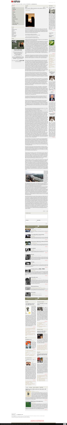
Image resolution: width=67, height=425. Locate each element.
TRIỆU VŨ (32, 362)
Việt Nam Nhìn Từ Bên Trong (34, 286)
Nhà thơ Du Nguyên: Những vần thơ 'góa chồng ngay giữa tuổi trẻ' (39, 241)
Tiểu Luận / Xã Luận (40, 329)
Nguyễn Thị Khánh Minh (31, 355)
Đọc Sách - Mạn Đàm (36, 387)
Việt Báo (52, 121)
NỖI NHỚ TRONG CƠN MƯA (51, 36)
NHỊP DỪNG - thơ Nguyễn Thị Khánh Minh (51, 59)
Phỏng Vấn (38, 352)
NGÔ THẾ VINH (33, 305)
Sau (46, 7)
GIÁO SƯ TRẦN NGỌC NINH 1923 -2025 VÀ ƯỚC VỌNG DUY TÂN (30, 304)
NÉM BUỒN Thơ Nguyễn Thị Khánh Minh (51, 62)
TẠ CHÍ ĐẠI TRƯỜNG (14, 29)
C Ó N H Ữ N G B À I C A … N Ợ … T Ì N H (30, 360)
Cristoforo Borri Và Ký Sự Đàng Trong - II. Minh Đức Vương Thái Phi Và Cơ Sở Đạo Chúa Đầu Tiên (30, 332)
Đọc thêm (46, 239)
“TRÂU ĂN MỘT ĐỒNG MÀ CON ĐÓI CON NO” (42, 304)
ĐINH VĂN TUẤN (33, 270)
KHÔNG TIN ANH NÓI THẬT (30, 350)
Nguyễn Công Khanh (28, 10)
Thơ (26, 337)
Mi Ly (31, 243)
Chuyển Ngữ (41, 387)
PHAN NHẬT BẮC (40, 323)
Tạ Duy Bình (13, 30)
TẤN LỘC (13, 34)
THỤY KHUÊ (29, 332)
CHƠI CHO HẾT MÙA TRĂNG (41, 322)
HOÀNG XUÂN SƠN (33, 230)
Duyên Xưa (32, 254)
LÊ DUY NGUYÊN (28, 351)
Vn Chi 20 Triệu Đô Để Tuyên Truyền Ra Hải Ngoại (37, 234)
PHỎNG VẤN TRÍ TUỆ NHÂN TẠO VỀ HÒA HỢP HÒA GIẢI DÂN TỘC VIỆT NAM (42, 355)
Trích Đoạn (30, 387)
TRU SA (32, 263)
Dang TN (51, 63)
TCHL (52, 101)
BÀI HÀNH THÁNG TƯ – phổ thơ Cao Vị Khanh (52, 65)
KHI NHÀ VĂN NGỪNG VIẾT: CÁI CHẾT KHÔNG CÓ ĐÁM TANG (41, 331)
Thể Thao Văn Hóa (35, 243)
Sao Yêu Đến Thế (33, 248)
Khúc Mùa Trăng (33, 292)
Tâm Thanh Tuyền (14, 33)
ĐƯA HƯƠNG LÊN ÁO (28, 339)
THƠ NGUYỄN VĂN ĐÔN (34, 277)
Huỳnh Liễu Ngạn (33, 341)
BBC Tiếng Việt (33, 236)
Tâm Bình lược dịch (14, 32)
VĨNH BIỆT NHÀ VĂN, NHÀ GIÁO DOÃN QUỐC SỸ (52, 73)
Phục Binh (32, 228)
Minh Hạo (46, 346)
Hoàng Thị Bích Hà (40, 306)
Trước (44, 7)
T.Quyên (13, 28)
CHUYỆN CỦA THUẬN (40, 324)
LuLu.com (21, 60)
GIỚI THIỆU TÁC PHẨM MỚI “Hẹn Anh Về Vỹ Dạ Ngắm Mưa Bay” (34, 401)
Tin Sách (27, 387)
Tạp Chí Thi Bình (14, 36)
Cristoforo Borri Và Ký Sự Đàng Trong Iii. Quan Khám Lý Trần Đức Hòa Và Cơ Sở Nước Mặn (30, 329)
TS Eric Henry (37, 391)
